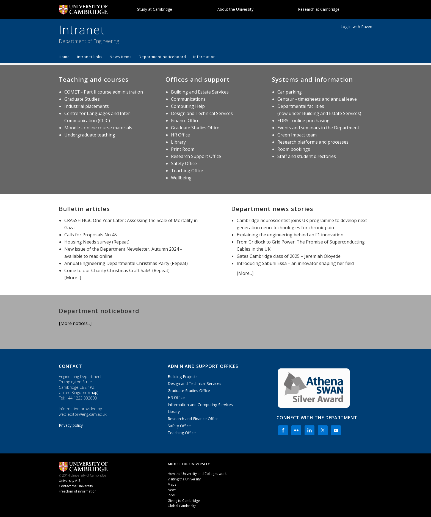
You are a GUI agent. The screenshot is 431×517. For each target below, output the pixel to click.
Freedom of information (77, 491)
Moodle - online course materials (98, 128)
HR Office (180, 135)
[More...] (72, 278)
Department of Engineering (89, 41)
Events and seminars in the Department (318, 128)
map (93, 392)
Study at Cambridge (154, 9)
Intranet (82, 29)
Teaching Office (187, 171)
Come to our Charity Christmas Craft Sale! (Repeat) (117, 270)
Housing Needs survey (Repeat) (96, 242)
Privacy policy (71, 425)
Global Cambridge (182, 506)
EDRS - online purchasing (303, 120)
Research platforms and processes (313, 142)
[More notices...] (75, 323)
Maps (172, 484)
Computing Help (188, 106)
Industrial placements (86, 106)
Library (178, 142)
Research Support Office (196, 156)
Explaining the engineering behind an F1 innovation (290, 235)
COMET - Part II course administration (103, 92)
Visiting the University (184, 479)
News (172, 490)
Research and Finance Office (193, 418)
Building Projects (183, 376)
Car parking (289, 92)
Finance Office (185, 120)
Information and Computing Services (200, 404)
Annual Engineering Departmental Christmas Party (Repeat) (126, 263)
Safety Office (184, 163)
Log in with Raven (356, 26)
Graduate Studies (82, 99)
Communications (188, 99)
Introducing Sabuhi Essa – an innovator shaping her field (295, 263)
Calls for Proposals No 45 (90, 235)
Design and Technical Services (202, 113)
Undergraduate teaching (89, 135)
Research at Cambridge (318, 9)
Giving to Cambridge (184, 500)
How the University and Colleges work (197, 473)
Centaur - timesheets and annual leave (317, 99)
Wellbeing (181, 178)
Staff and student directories (306, 156)
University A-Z (70, 480)
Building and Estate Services (200, 92)
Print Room (182, 149)
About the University (235, 9)
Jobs (171, 495)
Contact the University (76, 486)
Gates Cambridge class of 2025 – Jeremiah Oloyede (289, 256)
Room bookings (293, 149)
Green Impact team (297, 135)
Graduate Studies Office (195, 128)
